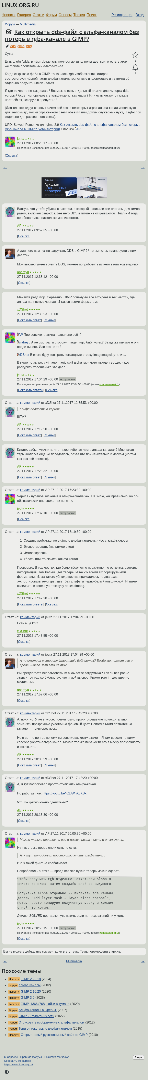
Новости (8, 15)
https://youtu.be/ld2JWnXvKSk (64, 793)
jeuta (20, 138)
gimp (21, 46)
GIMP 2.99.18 (31, 979)
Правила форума (31, 1056)
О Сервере (11, 1056)
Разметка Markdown (56, 1056)
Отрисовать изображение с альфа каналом (51, 1022)
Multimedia (28, 24)
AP (78, 129)
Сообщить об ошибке (17, 1060)
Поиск (92, 15)
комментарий (30, 402)
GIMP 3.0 (27, 997)
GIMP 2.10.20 (31, 991)
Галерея (24, 15)
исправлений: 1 (109, 384)
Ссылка (11, 155)
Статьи (38, 15)
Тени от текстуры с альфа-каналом (45, 1028)
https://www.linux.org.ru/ (18, 1064)
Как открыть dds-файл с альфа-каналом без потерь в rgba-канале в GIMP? (72, 35)
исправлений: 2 (109, 932)
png (29, 46)
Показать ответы (30, 390)
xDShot (22, 309)
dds (13, 46)
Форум (51, 15)
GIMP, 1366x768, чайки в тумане (45, 1004)
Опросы (65, 15)
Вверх (138, 1057)
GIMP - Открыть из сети (36, 1016)
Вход (140, 15)
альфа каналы (30, 985)
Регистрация (122, 15)
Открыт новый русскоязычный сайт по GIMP (54, 1035)
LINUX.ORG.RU (20, 5)
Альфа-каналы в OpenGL (38, 1010)
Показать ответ (29, 320)
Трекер (79, 15)
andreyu (23, 272)
